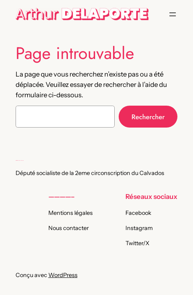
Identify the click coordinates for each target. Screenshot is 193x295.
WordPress (63, 275)
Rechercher (148, 117)
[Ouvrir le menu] (172, 14)
